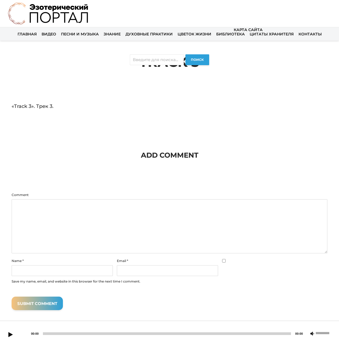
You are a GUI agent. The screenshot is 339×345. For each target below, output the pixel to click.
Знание (112, 34)
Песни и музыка (80, 34)
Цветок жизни (194, 34)
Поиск (197, 60)
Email (122, 261)
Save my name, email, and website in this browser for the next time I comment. (76, 281)
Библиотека (230, 34)
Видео (49, 34)
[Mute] (312, 334)
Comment (20, 195)
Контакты (310, 34)
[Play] (10, 335)
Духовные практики (149, 34)
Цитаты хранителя (272, 34)
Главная (27, 34)
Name (18, 261)
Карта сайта (248, 29)
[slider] (167, 333)
